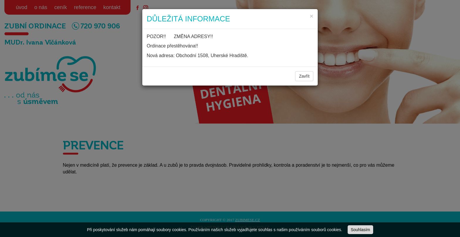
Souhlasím (360, 229)
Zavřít (304, 76)
